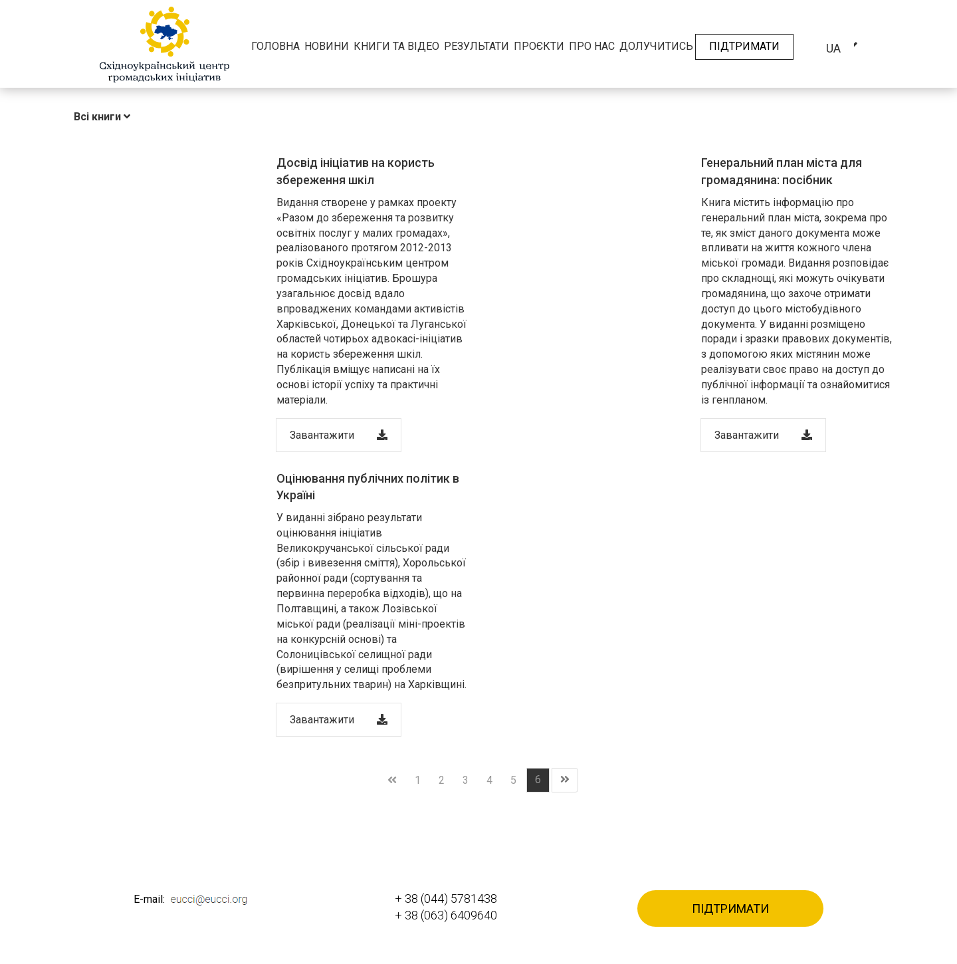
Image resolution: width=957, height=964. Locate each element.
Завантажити (338, 435)
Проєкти (539, 46)
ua (833, 48)
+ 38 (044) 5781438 (446, 898)
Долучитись (656, 46)
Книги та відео (396, 46)
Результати (476, 46)
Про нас (592, 46)
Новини (326, 46)
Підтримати (744, 46)
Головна (275, 46)
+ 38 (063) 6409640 (446, 915)
